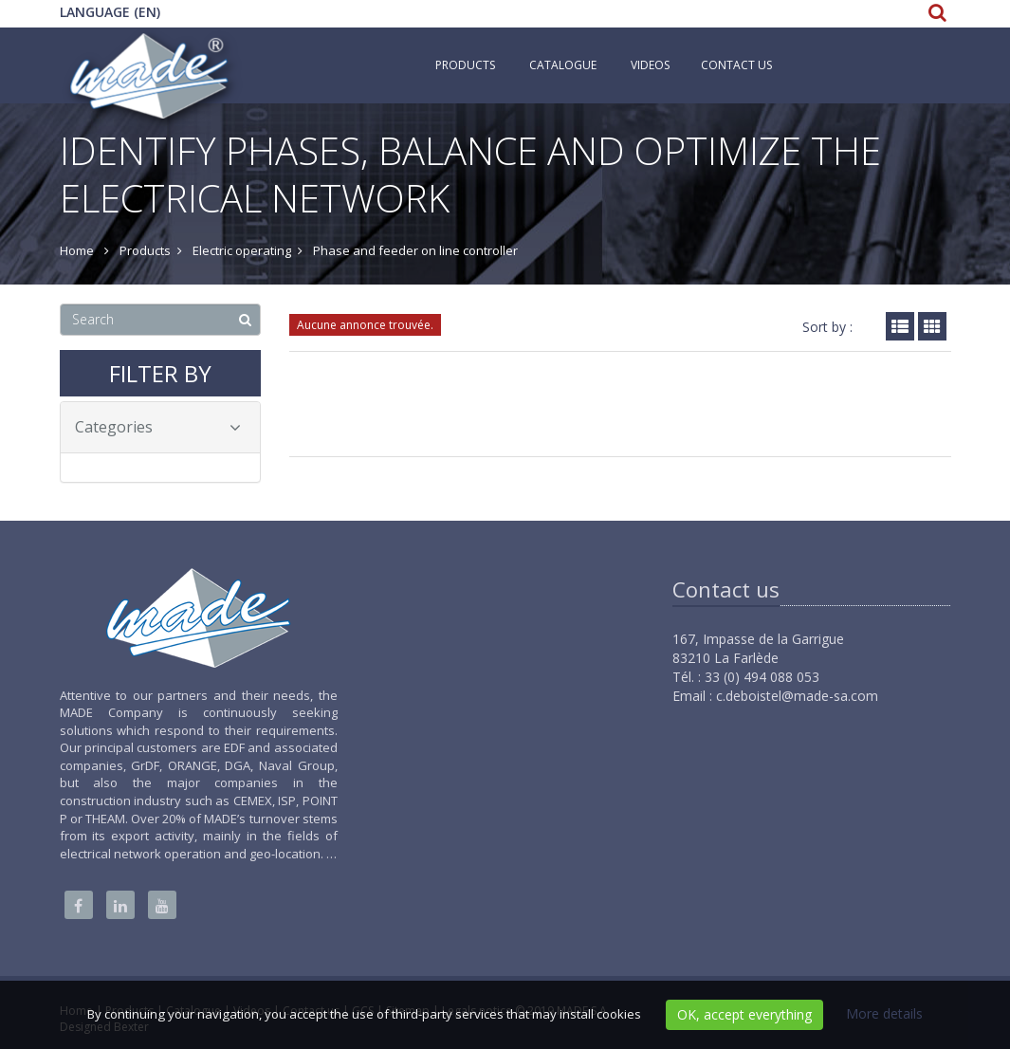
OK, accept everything (744, 1014)
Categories (158, 426)
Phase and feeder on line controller (415, 250)
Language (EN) (110, 12)
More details (884, 1013)
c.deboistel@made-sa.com (797, 696)
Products (465, 65)
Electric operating (242, 250)
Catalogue (563, 65)
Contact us (736, 65)
